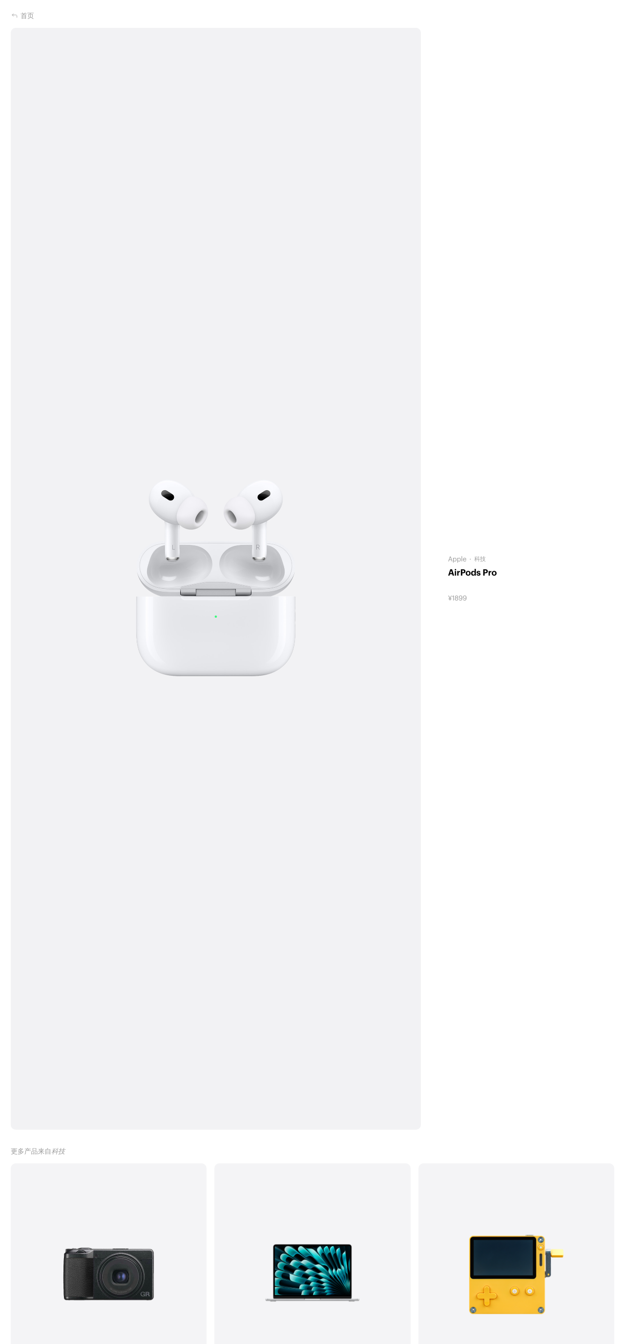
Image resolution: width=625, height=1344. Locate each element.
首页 (22, 16)
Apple (457, 559)
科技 (480, 559)
